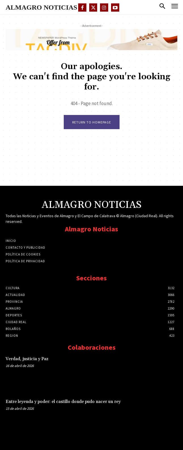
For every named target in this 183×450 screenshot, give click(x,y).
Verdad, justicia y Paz (27, 359)
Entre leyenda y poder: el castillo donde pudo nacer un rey (63, 401)
